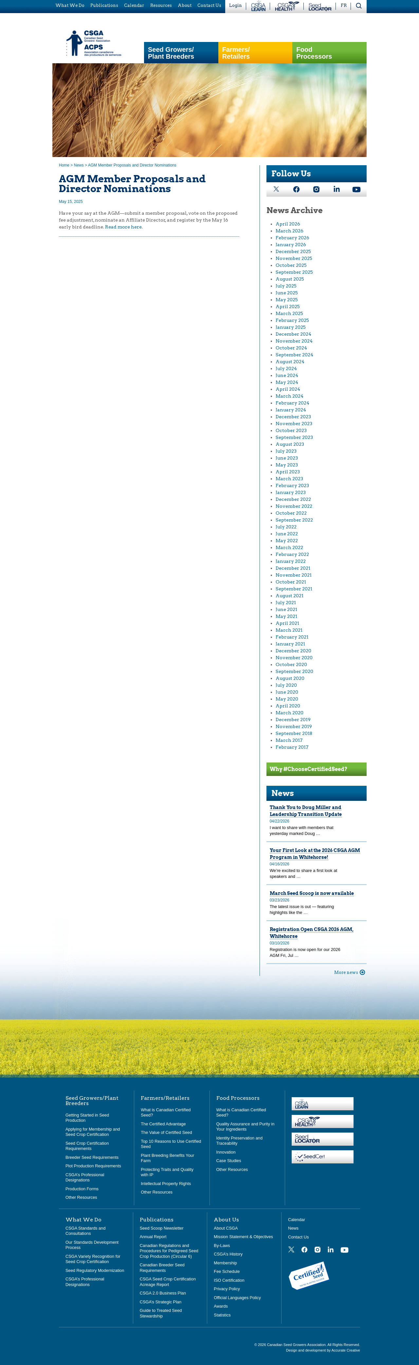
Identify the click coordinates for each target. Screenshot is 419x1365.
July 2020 (286, 685)
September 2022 (294, 520)
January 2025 (291, 327)
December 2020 (293, 650)
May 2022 (287, 540)
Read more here (123, 226)
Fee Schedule (227, 1271)
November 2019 (294, 726)
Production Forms (82, 1188)
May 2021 (286, 616)
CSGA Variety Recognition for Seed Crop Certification (92, 1259)
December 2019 (293, 719)
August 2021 (289, 595)
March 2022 (289, 547)
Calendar (296, 1219)
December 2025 (293, 251)
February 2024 (292, 403)
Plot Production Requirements (93, 1165)
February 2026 (292, 237)
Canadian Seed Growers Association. (297, 1345)
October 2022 (291, 513)
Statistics (222, 1315)
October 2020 (291, 664)
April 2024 (288, 389)
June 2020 (287, 692)
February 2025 (292, 320)
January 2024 (291, 409)
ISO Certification (229, 1280)
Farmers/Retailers (236, 53)
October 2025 (291, 265)
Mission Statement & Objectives (243, 1236)
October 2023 (291, 430)
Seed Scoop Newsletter (162, 1228)
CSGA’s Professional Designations (84, 1177)
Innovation (226, 1152)
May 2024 (287, 382)
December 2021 (293, 568)
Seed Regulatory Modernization (94, 1270)
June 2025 (287, 292)
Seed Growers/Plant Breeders (171, 53)
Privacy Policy (227, 1288)
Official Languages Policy (237, 1297)
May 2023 (287, 464)
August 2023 (290, 444)
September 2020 (294, 671)
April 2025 (288, 306)
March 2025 (289, 313)
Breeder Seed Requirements (91, 1157)
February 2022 (292, 554)
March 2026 (289, 230)
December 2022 (293, 499)
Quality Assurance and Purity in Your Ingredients (245, 1126)
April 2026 (288, 224)
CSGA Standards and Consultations (85, 1231)
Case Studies (228, 1160)
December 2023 (293, 416)
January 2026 (291, 244)
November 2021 (294, 575)
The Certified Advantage (163, 1123)
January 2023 (291, 492)
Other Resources (81, 1197)
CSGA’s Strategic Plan (161, 1301)
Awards (221, 1306)
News (79, 165)
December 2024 (293, 334)
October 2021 (291, 581)
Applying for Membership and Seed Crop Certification (92, 1132)
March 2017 (289, 740)
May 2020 (287, 699)
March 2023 (289, 478)
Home (64, 165)
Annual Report (153, 1236)
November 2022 (294, 506)
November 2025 (294, 258)
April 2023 (288, 471)
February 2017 (292, 747)
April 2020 (288, 705)
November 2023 (294, 423)
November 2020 (294, 657)
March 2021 (289, 630)
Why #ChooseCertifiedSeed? (308, 769)
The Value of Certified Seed (166, 1132)
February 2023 (292, 485)
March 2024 (289, 396)
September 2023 (294, 437)
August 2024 (290, 361)
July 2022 (286, 526)
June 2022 (287, 533)
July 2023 (286, 451)
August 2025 (290, 279)
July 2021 (286, 602)
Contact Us (298, 1237)
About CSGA (226, 1228)
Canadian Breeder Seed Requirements (162, 1267)
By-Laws (222, 1245)
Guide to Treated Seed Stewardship (161, 1313)
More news (346, 972)
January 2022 (291, 561)
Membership (225, 1262)
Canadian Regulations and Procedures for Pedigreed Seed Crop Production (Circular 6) (169, 1251)
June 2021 (286, 609)
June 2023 (287, 458)
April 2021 (287, 623)
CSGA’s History (228, 1254)
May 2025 (287, 299)
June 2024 (287, 375)
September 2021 (294, 588)
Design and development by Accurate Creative (323, 1350)
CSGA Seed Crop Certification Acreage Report (168, 1281)
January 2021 (290, 643)
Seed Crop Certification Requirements (87, 1146)
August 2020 (290, 678)
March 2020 (289, 712)
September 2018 (294, 733)
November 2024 (294, 341)
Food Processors (314, 53)
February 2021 (292, 637)
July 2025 (286, 285)
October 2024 (291, 347)
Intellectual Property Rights (166, 1183)
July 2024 (286, 368)
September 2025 (294, 272)
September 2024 (294, 354)
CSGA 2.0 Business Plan (163, 1293)
